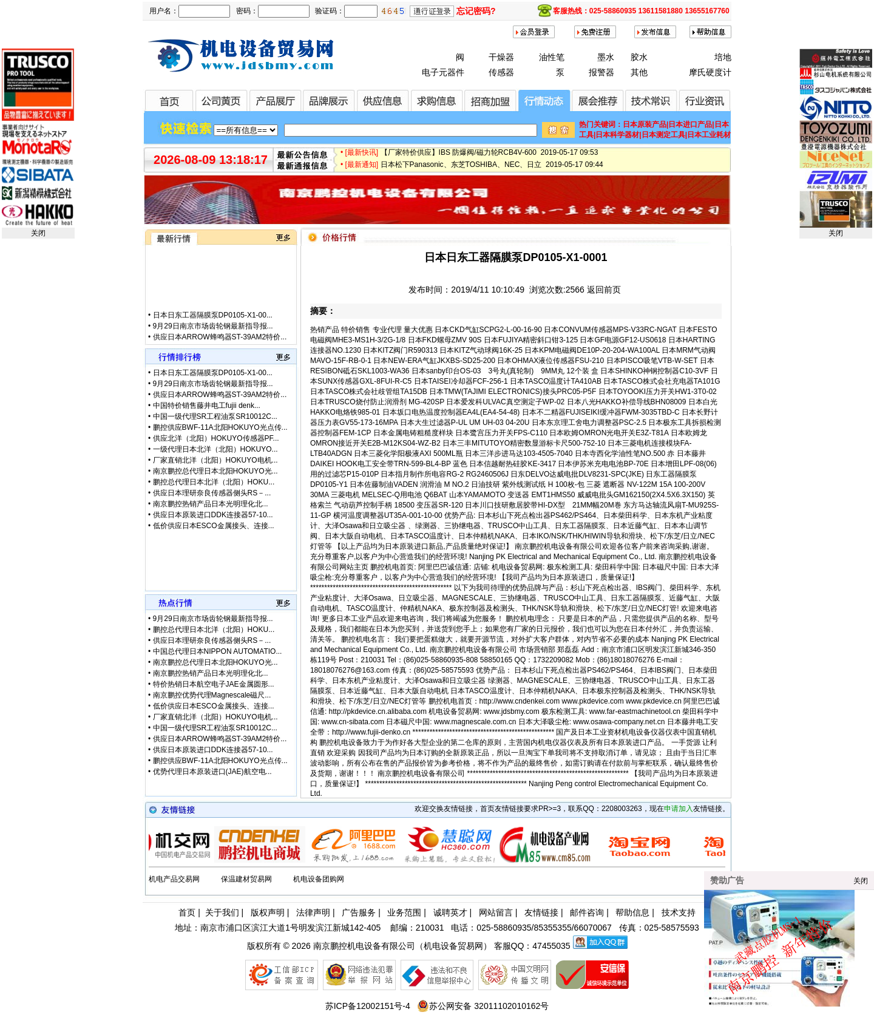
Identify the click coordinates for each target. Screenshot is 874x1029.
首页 (186, 912)
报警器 (601, 72)
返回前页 (604, 289)
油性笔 (551, 57)
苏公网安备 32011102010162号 (483, 1006)
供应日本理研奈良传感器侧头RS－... (212, 493)
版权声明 (268, 912)
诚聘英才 (450, 912)
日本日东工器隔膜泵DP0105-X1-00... (213, 328)
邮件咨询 (587, 912)
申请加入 (678, 808)
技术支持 (679, 912)
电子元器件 (443, 72)
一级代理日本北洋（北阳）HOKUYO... (215, 449)
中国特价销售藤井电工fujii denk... (206, 405)
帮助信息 (632, 912)
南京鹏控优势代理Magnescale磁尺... (212, 695)
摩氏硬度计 (710, 72)
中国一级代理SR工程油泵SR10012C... (215, 416)
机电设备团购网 (318, 879)
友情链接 (541, 912)
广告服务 (359, 912)
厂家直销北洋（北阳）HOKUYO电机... (215, 460)
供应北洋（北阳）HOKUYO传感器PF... (216, 438)
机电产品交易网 (174, 879)
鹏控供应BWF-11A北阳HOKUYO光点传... (220, 427)
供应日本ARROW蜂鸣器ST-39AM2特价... (220, 394)
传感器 (501, 72)
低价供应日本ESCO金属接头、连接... (213, 525)
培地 (722, 57)
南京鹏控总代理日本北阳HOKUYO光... (215, 471)
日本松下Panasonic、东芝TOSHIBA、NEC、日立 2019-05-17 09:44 (492, 169)
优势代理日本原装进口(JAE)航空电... (212, 771)
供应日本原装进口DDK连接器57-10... (213, 515)
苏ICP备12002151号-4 (367, 1006)
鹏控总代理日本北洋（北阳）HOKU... (214, 482)
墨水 (605, 57)
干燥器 (501, 57)
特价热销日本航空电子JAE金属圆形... (213, 684)
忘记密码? (476, 11)
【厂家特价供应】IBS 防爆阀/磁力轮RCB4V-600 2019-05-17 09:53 (489, 156)
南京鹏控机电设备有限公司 (364, 946)
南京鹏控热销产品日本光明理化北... (210, 504)
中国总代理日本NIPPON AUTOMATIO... (217, 651)
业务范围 (404, 912)
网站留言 (496, 912)
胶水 (639, 57)
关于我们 (222, 912)
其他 (639, 72)
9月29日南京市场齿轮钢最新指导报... (213, 339)
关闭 (38, 233)
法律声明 (313, 912)
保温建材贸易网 (246, 879)
